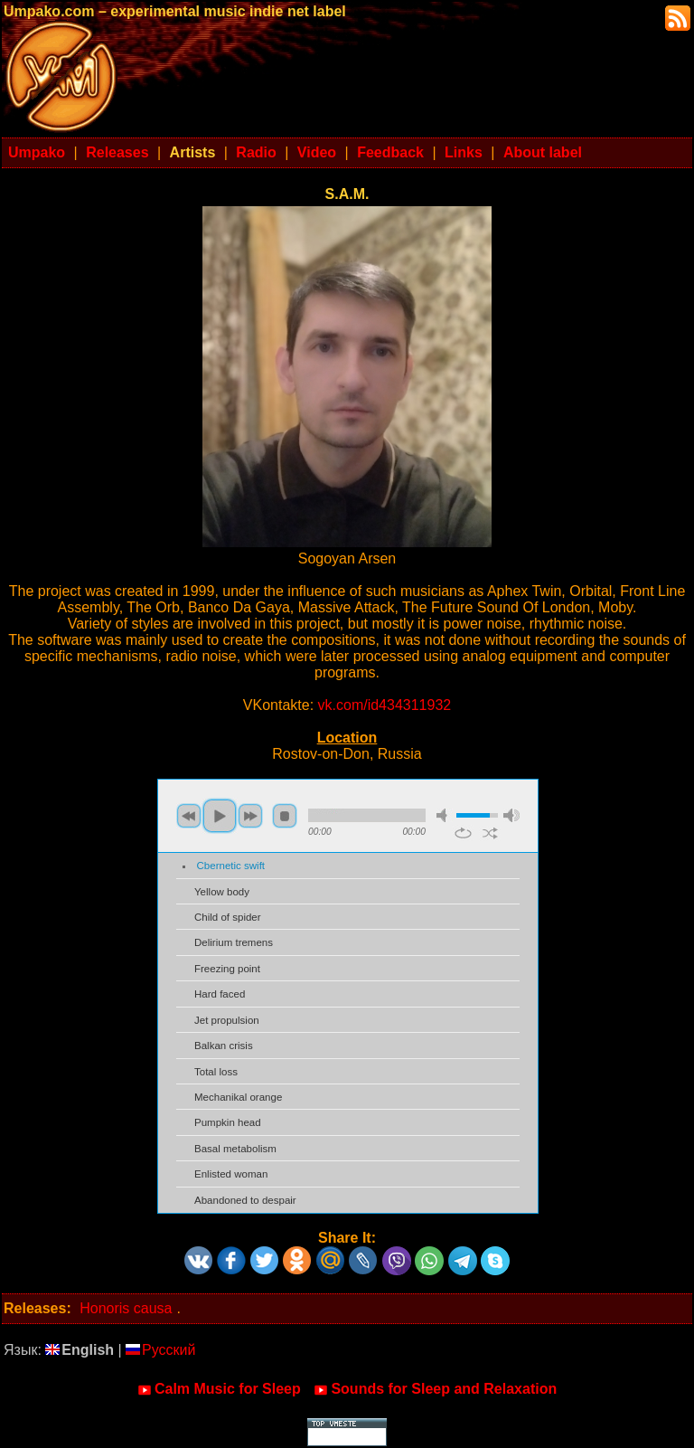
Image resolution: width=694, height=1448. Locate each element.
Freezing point (227, 968)
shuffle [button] (490, 833)
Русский (160, 1350)
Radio (256, 152)
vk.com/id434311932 (385, 705)
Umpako (36, 152)
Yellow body (221, 891)
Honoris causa (126, 1308)
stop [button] (284, 815)
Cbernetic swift (231, 865)
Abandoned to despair (245, 1200)
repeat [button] (463, 833)
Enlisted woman (230, 1174)
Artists (193, 152)
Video (316, 152)
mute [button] (444, 815)
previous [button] (189, 815)
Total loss (216, 1071)
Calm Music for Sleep (219, 1389)
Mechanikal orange (238, 1097)
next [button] (250, 815)
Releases (117, 152)
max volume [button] (511, 815)
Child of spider (227, 917)
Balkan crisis (223, 1045)
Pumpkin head (227, 1122)
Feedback (390, 152)
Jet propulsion (226, 1020)
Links (464, 152)
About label (542, 152)
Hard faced (219, 994)
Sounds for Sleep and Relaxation (435, 1389)
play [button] (220, 816)
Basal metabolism (235, 1148)
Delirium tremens (233, 942)
